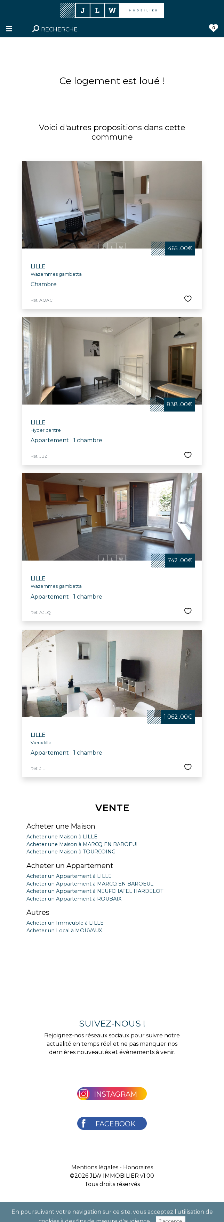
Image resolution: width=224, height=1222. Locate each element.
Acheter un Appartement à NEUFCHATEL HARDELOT (94, 891)
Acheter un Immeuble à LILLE (65, 923)
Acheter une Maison (60, 826)
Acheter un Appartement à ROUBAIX (73, 899)
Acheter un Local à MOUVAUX (64, 930)
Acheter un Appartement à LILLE (69, 876)
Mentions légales (94, 1167)
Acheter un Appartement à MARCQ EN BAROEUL (89, 884)
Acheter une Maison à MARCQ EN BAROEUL (82, 844)
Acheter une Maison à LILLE (61, 837)
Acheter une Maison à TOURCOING (70, 852)
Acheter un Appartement (69, 865)
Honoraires (138, 1167)
